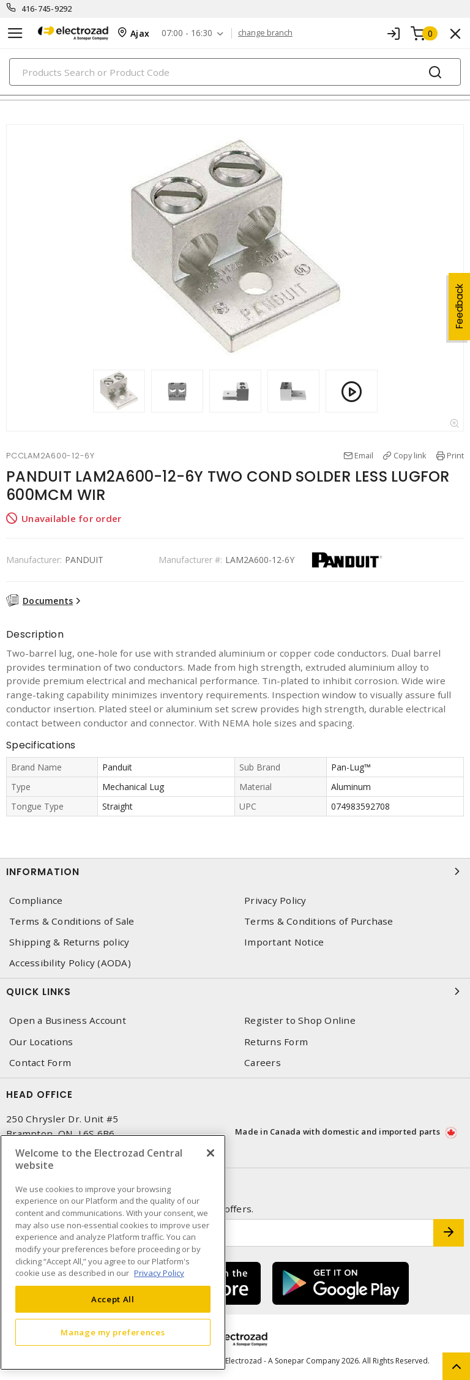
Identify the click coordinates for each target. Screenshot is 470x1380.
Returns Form (276, 1042)
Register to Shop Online (300, 1020)
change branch (265, 33)
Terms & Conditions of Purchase (319, 921)
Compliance (36, 900)
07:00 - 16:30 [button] (187, 33)
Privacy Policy (275, 900)
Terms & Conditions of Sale (72, 921)
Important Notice (284, 942)
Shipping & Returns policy (69, 942)
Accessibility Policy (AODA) (70, 963)
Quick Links (235, 991)
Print (455, 455)
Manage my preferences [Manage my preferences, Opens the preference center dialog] (113, 1332)
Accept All (113, 1299)
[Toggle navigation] (15, 33)
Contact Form (40, 1063)
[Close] (210, 1152)
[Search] (235, 72)
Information (235, 871)
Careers (262, 1063)
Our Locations (41, 1042)
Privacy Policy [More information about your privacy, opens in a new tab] (159, 1272)
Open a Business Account (67, 1020)
